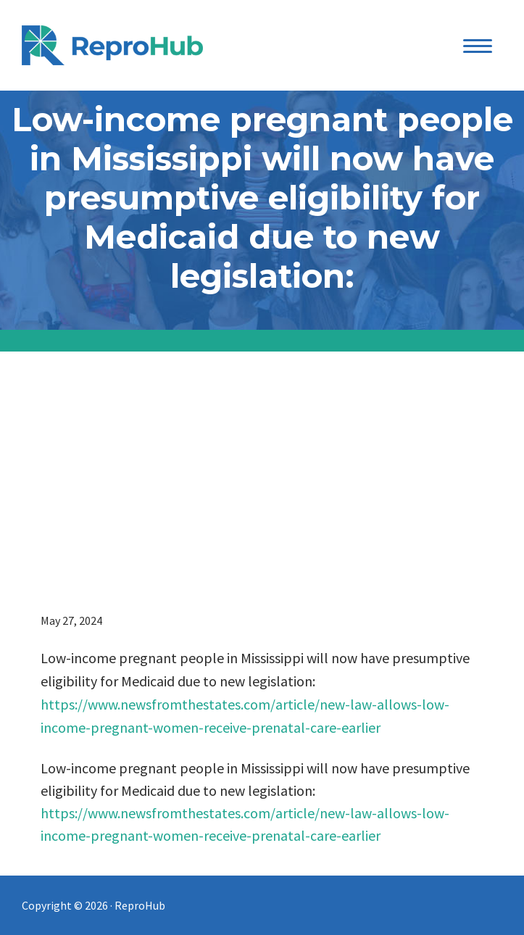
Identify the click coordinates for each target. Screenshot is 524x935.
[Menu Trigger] (478, 45)
